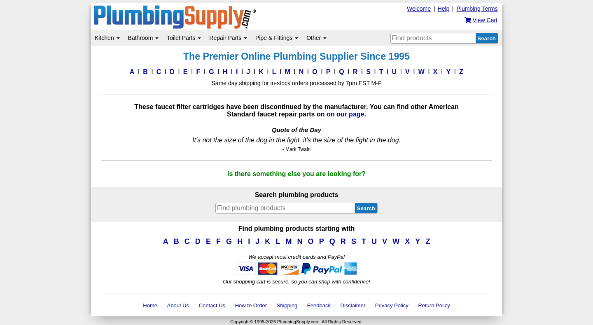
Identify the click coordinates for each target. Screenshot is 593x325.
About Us (178, 305)
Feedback (319, 305)
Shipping (287, 305)
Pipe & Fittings (276, 38)
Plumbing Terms (476, 8)
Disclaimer (353, 305)
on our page (345, 114)
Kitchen (107, 38)
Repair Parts (228, 38)
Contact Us (212, 305)
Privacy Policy (392, 305)
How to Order (251, 305)
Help (444, 8)
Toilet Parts (184, 38)
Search (487, 38)
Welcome (419, 8)
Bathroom (143, 38)
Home (150, 305)
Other (316, 38)
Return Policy (434, 305)
